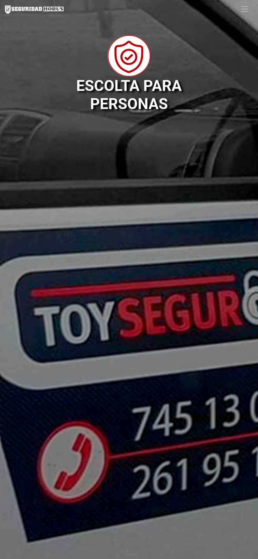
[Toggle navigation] (244, 9)
